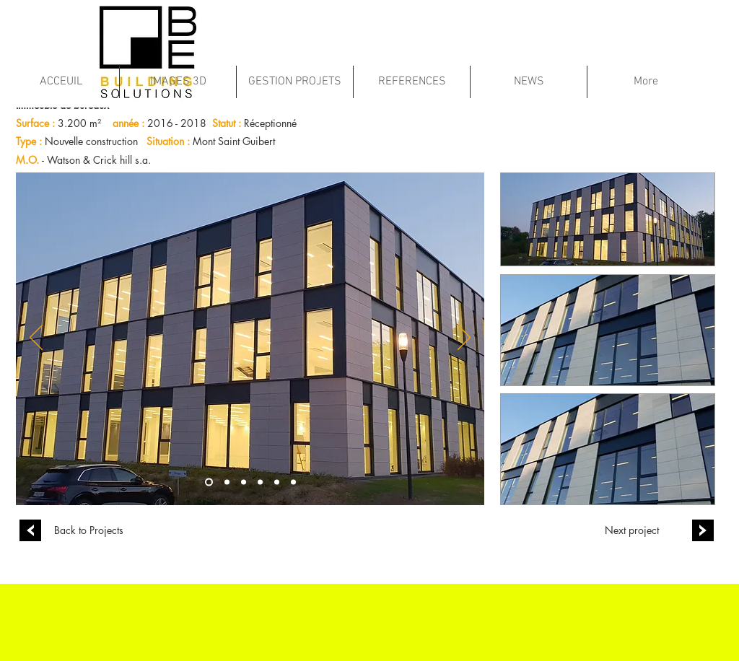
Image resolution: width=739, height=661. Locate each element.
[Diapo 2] (260, 481)
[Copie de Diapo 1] (226, 481)
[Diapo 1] (209, 482)
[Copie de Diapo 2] (276, 481)
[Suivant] (464, 338)
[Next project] (631, 530)
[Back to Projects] (89, 530)
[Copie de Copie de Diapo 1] (243, 481)
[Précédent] (36, 338)
